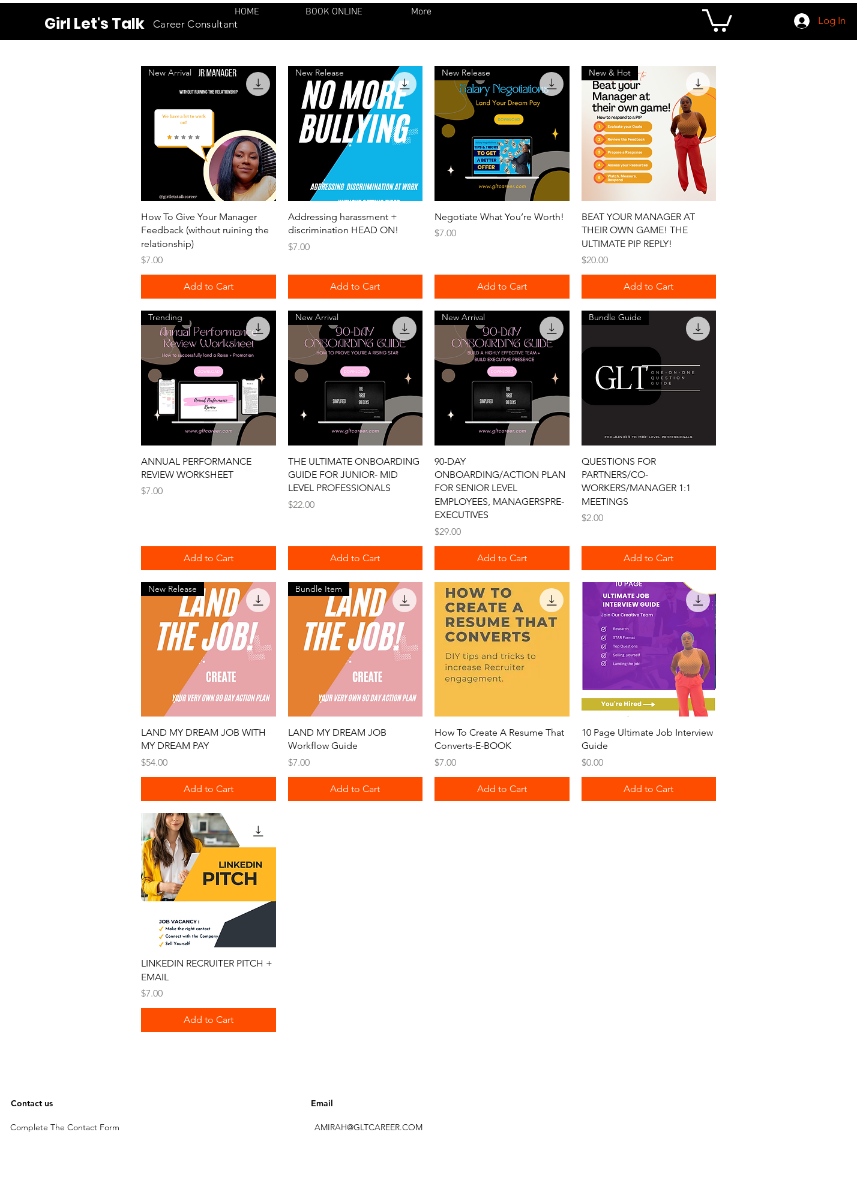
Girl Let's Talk (94, 23)
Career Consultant (195, 24)
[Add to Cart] (208, 287)
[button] (717, 19)
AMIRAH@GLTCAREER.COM (368, 1127)
